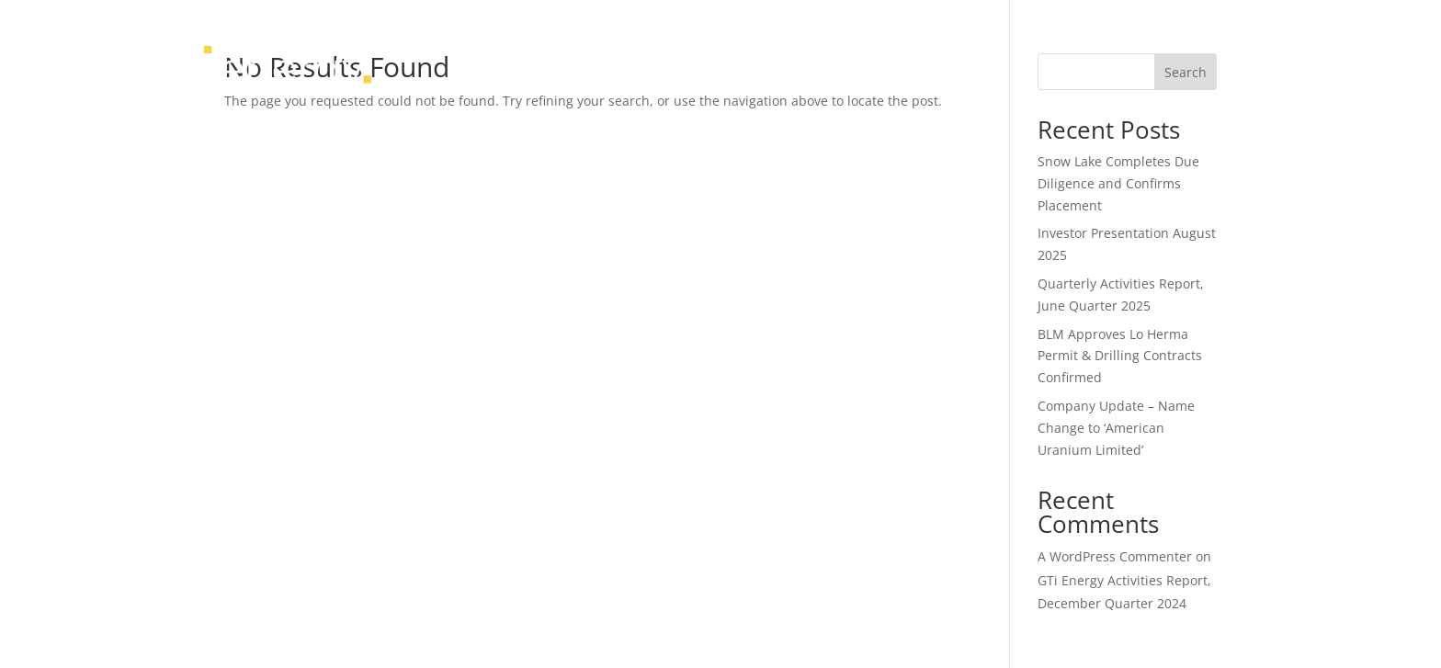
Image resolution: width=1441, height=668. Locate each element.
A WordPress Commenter (1115, 556)
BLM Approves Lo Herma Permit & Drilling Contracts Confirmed (1120, 356)
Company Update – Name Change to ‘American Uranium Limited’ (1116, 428)
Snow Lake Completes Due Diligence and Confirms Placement (1118, 183)
